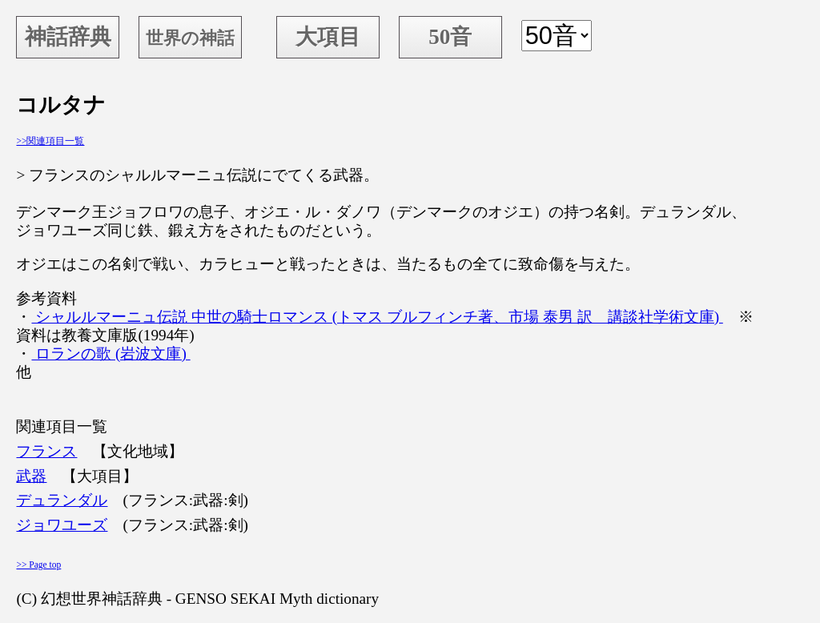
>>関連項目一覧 (50, 141)
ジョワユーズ (61, 524)
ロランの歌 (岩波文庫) (110, 353)
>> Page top (38, 564)
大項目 (327, 37)
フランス (46, 451)
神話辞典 (68, 37)
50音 (450, 37)
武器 (31, 476)
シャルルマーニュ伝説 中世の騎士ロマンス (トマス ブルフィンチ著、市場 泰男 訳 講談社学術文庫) (376, 316)
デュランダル (61, 500)
